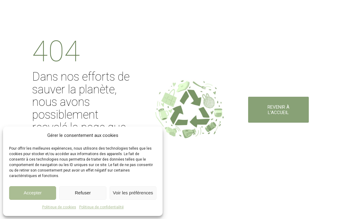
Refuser (83, 192)
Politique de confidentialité (101, 207)
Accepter (33, 192)
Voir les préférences (133, 192)
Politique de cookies (59, 207)
